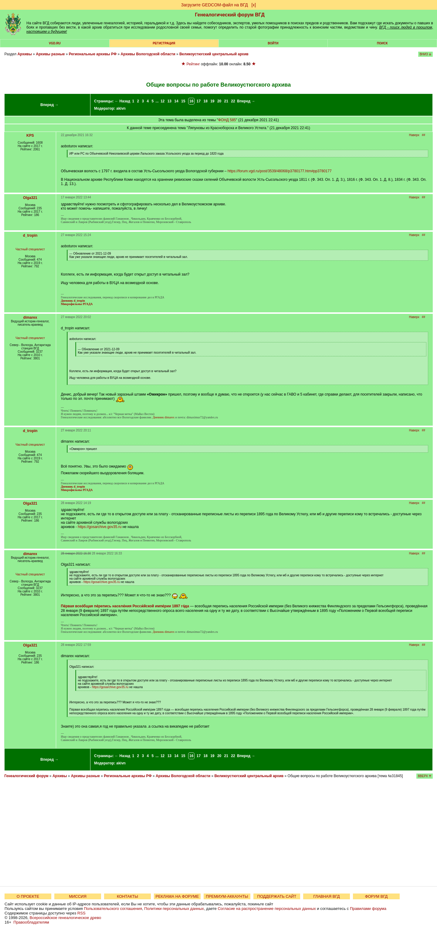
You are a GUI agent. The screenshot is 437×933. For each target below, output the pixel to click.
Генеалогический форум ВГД (230, 14)
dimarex (30, 317)
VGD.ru (55, 43)
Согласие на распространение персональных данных (267, 908)
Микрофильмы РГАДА (77, 304)
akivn (121, 108)
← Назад (122, 101)
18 (205, 101)
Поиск (382, 43)
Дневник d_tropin (73, 300)
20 (219, 101)
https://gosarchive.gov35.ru (99, 527)
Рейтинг (193, 64)
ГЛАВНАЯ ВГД (326, 896)
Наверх (414, 135)
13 (169, 101)
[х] (253, 4)
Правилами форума (368, 908)
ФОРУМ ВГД (376, 896)
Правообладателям (31, 922)
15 (183, 101)
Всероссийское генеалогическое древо (65, 917)
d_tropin (30, 235)
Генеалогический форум (26, 776)
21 (226, 101)
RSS (81, 913)
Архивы (24, 54)
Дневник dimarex (163, 417)
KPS (30, 135)
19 (212, 101)
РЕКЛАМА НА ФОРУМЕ (177, 896)
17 (199, 101)
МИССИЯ (77, 896)
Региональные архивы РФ (93, 54)
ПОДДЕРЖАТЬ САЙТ (276, 896)
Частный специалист (30, 249)
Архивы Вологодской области (148, 54)
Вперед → (49, 105)
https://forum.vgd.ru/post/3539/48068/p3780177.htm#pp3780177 (280, 171)
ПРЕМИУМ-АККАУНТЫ (227, 896)
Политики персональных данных (174, 908)
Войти (273, 43)
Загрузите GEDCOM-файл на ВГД (214, 4)
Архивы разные (50, 54)
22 (233, 101)
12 (162, 101)
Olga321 (30, 198)
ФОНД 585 (227, 120)
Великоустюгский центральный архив (214, 54)
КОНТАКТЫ (127, 896)
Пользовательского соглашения (113, 908)
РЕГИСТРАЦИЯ (164, 43)
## (423, 135)
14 (176, 101)
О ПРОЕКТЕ (28, 896)
